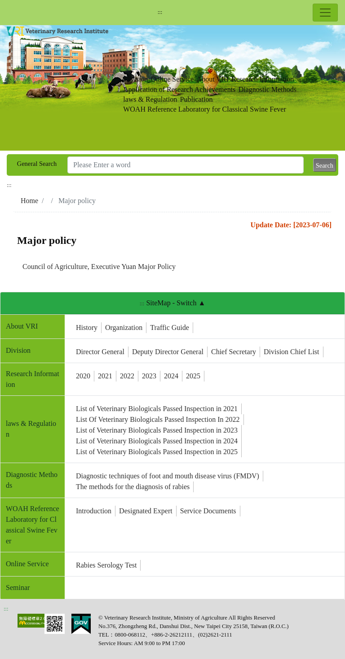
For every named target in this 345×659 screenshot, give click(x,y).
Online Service (172, 79)
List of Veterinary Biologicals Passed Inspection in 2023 (157, 430)
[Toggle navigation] (325, 13)
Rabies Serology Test (106, 565)
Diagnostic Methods (267, 89)
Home (29, 200)
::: (160, 12)
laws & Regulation (150, 99)
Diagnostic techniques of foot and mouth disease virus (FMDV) (167, 476)
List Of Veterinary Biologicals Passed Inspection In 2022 (158, 419)
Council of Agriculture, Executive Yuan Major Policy (99, 266)
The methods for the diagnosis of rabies (133, 486)
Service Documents (208, 511)
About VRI (213, 79)
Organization (123, 327)
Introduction (93, 511)
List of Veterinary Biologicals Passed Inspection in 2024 (157, 441)
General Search (37, 163)
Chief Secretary (233, 352)
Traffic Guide (169, 327)
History (86, 327)
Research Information (262, 79)
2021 (105, 376)
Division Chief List (291, 352)
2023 (149, 376)
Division (135, 79)
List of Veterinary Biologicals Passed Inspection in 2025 (157, 451)
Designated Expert (145, 511)
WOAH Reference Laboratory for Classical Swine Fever (204, 109)
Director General (100, 352)
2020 (83, 376)
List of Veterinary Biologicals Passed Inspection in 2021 (157, 408)
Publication (196, 99)
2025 (193, 376)
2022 (127, 376)
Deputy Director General (167, 352)
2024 (171, 376)
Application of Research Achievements (179, 89)
